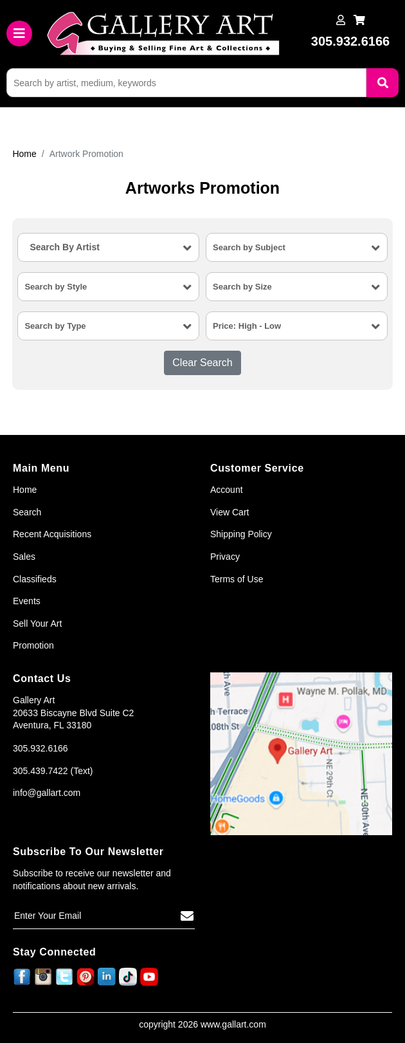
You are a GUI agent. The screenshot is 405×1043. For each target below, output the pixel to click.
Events (26, 601)
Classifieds (35, 579)
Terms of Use (236, 579)
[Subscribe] (187, 916)
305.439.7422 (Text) (53, 771)
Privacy (225, 556)
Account (226, 490)
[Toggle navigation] (19, 33)
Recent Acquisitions (52, 534)
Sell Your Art (37, 623)
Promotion (33, 645)
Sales (24, 556)
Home (24, 154)
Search (27, 512)
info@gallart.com (46, 793)
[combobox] (108, 247)
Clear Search (202, 362)
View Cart (229, 512)
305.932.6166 (40, 748)
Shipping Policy (241, 534)
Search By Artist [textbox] (64, 247)
